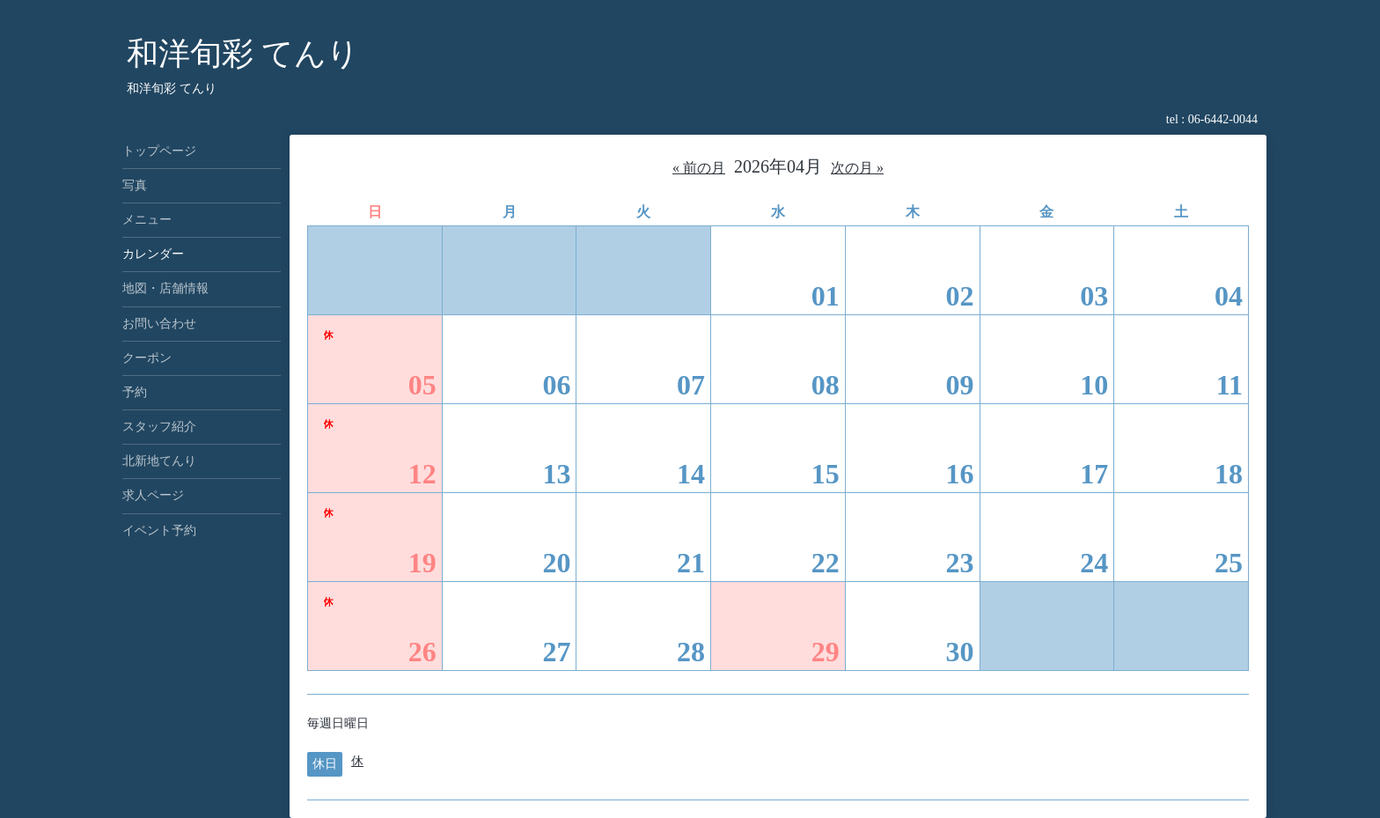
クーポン (147, 358)
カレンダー (153, 254)
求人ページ (153, 495)
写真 (134, 185)
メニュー (147, 219)
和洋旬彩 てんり (243, 53)
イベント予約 (159, 530)
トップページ (159, 151)
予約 (134, 392)
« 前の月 (698, 167)
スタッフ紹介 (159, 426)
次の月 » (857, 167)
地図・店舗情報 (165, 288)
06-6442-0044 (1223, 119)
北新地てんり (159, 461)
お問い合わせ (159, 323)
